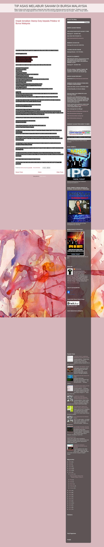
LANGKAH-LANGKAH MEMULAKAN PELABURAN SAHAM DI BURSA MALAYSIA (81, 397)
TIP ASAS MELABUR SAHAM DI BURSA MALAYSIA (50, 6)
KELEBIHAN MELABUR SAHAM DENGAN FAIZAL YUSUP (81, 386)
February (72, 486)
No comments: (36, 167)
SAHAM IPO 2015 (71, 437)
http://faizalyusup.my (82, 105)
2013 (70, 505)
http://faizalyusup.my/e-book (81, 78)
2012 (70, 507)
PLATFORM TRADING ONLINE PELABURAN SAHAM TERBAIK (81, 427)
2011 (70, 509)
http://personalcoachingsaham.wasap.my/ (27, 57)
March (71, 484)
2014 (70, 503)
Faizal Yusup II (70, 290)
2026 (70, 462)
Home (39, 172)
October (72, 474)
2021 (70, 472)
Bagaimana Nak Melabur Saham (81, 366)
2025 (70, 464)
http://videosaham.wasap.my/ (23, 61)
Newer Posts (19, 172)
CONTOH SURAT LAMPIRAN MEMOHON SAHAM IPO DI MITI (81, 357)
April (71, 481)
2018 (70, 494)
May (71, 479)
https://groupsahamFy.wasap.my (75, 38)
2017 (70, 496)
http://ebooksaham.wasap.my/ (24, 58)
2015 (70, 501)
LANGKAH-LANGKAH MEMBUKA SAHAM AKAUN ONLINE (80, 446)
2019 (70, 492)
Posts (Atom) (43, 176)
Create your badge (71, 294)
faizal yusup (78, 269)
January (72, 488)
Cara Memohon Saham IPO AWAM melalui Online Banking (81, 407)
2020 (70, 490)
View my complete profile (73, 282)
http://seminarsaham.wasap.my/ (24, 60)
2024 (70, 466)
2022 (70, 470)
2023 (70, 468)
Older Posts (60, 172)
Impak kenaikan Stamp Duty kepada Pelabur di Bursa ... (77, 476)
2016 (70, 498)
